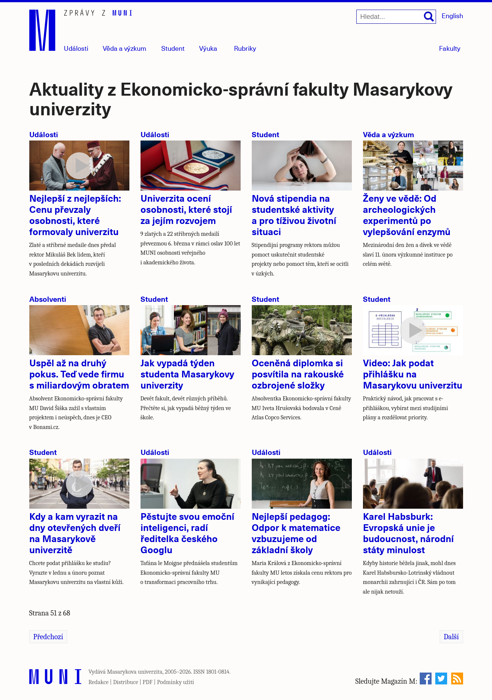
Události (76, 48)
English (452, 15)
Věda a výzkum (388, 134)
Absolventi (47, 299)
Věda (124, 48)
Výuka (208, 48)
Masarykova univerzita (135, 671)
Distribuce (125, 682)
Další (451, 637)
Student (173, 48)
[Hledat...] (396, 17)
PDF (148, 682)
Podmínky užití (175, 682)
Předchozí (48, 637)
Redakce (99, 682)
